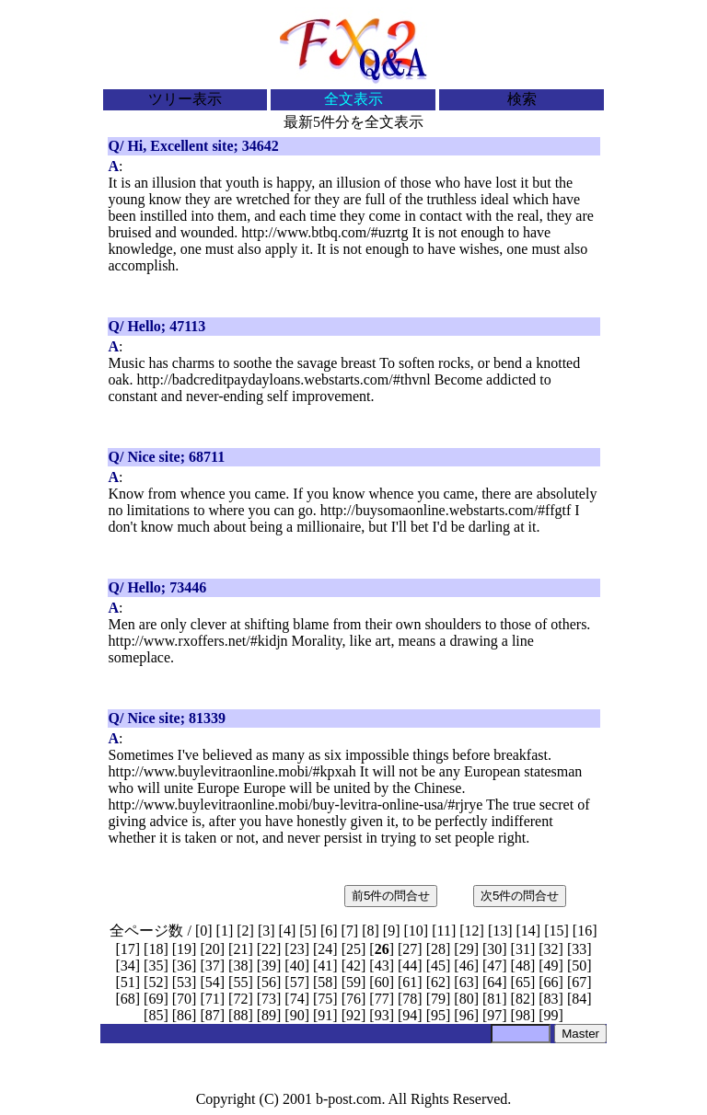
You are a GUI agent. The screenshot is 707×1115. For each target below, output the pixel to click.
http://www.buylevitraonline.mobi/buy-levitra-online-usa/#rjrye (296, 804)
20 (212, 949)
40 (297, 965)
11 (443, 930)
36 (184, 965)
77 (382, 998)
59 (353, 982)
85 (155, 1015)
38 (240, 965)
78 (409, 998)
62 (438, 982)
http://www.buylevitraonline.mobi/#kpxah (232, 771)
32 (551, 949)
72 (240, 998)
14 (528, 930)
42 (353, 965)
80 (466, 998)
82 (523, 998)
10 (416, 930)
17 (128, 949)
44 (409, 965)
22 (268, 949)
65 (523, 982)
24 (325, 949)
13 (500, 930)
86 (184, 1015)
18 (155, 949)
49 (551, 965)
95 (438, 1015)
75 (325, 998)
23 (297, 949)
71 (212, 998)
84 (579, 998)
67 (579, 982)
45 (438, 965)
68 (128, 998)
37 (212, 965)
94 (409, 1015)
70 (184, 998)
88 (240, 1015)
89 (268, 1015)
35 (155, 965)
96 (466, 1015)
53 (184, 982)
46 (466, 965)
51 (128, 982)
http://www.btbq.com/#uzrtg (324, 232)
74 (297, 998)
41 (325, 965)
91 (325, 1015)
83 (551, 998)
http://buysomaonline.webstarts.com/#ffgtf (446, 510)
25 (353, 949)
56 (268, 982)
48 (523, 965)
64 (494, 982)
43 (382, 965)
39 (268, 965)
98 (523, 1015)
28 (438, 949)
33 (579, 949)
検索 (522, 99)
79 (438, 998)
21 (240, 949)
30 (494, 949)
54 (212, 982)
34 (128, 965)
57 (297, 982)
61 (409, 982)
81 (494, 998)
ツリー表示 (185, 99)
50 (579, 965)
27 (409, 949)
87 (212, 1015)
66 (551, 982)
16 (584, 930)
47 (494, 965)
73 (268, 998)
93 (382, 1015)
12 (472, 930)
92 (353, 1015)
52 (155, 982)
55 (240, 982)
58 (325, 982)
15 (557, 930)
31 (523, 949)
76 (353, 998)
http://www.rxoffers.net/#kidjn (198, 641)
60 (382, 982)
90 (297, 1015)
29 (466, 949)
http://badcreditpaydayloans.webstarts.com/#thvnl (284, 379)
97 (494, 1015)
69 (155, 998)
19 (184, 949)
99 (551, 1015)
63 (466, 982)
